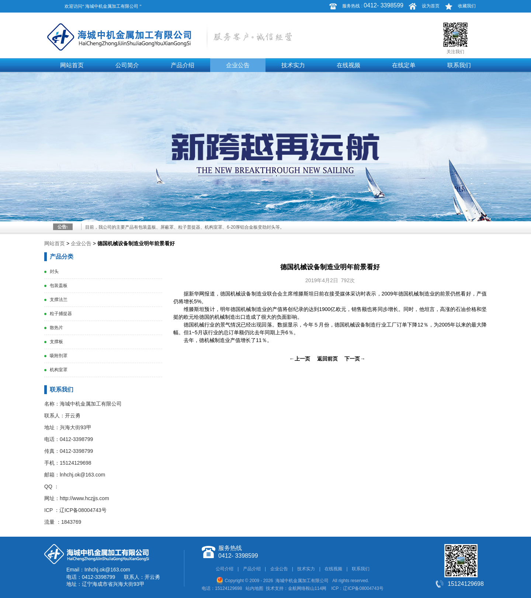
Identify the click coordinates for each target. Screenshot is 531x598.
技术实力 (293, 65)
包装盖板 (58, 285)
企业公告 (238, 65)
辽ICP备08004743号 (83, 510)
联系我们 (459, 65)
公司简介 (127, 65)
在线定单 (404, 65)
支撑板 (56, 341)
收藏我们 (467, 5)
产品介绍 (182, 65)
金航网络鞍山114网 (307, 588)
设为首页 (431, 5)
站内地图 (254, 588)
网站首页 (72, 65)
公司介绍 (224, 568)
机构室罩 (58, 369)
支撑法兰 (58, 299)
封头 (54, 271)
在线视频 (348, 65)
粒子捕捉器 (61, 313)
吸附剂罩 (58, 355)
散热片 (56, 327)
